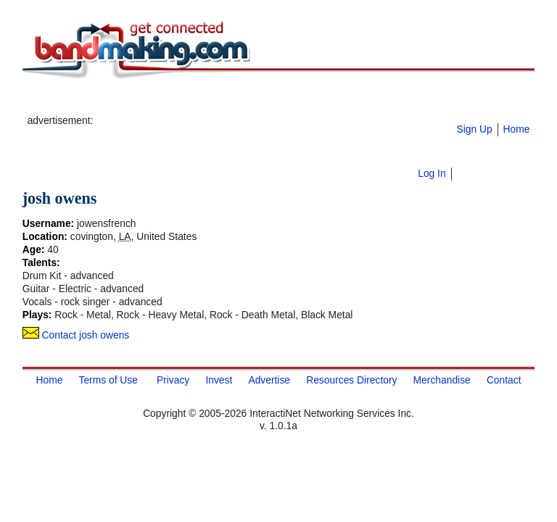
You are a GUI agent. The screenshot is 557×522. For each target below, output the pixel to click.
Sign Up (474, 129)
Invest (218, 380)
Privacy (173, 380)
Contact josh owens (76, 335)
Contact (504, 380)
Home (516, 129)
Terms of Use (107, 380)
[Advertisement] (265, 102)
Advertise (269, 380)
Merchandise (442, 380)
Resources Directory (351, 380)
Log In (431, 173)
